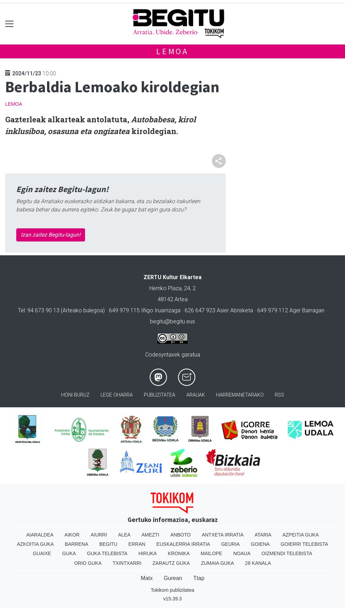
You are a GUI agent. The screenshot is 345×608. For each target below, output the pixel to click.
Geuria (230, 544)
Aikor (72, 535)
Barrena (76, 544)
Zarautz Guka (171, 563)
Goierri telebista (304, 544)
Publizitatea (159, 395)
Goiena (260, 544)
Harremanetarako (240, 395)
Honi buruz (75, 395)
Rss (279, 395)
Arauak (195, 395)
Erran (136, 544)
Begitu (108, 544)
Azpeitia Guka (300, 535)
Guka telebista (107, 553)
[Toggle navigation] (9, 24)
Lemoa (172, 51)
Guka (69, 553)
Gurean (173, 578)
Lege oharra (117, 395)
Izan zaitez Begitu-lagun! (51, 234)
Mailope (211, 553)
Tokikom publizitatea (172, 590)
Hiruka (148, 553)
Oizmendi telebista (287, 553)
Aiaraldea (40, 535)
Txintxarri (127, 563)
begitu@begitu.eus (172, 321)
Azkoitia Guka (35, 544)
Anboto (180, 535)
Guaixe (42, 553)
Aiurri (99, 535)
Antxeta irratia (223, 535)
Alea (124, 535)
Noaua (242, 553)
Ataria (262, 535)
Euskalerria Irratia (183, 544)
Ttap (198, 578)
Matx (147, 578)
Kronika (178, 553)
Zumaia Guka (217, 563)
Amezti (150, 535)
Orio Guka (87, 563)
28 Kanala (258, 563)
